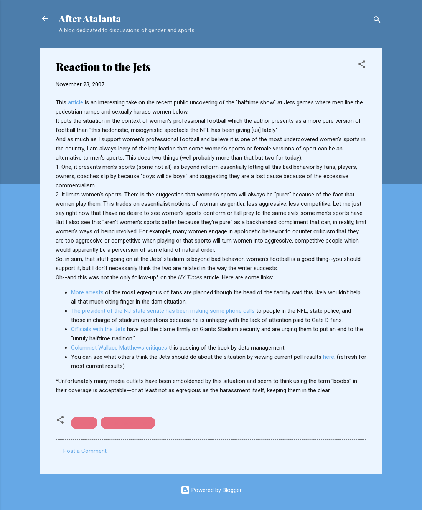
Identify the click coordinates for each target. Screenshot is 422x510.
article (75, 102)
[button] (361, 65)
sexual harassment (128, 422)
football (84, 422)
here (328, 356)
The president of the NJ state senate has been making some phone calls (163, 310)
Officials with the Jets (99, 329)
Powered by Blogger (211, 490)
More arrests (88, 292)
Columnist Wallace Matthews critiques (120, 347)
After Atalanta (90, 18)
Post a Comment (85, 450)
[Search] (377, 21)
